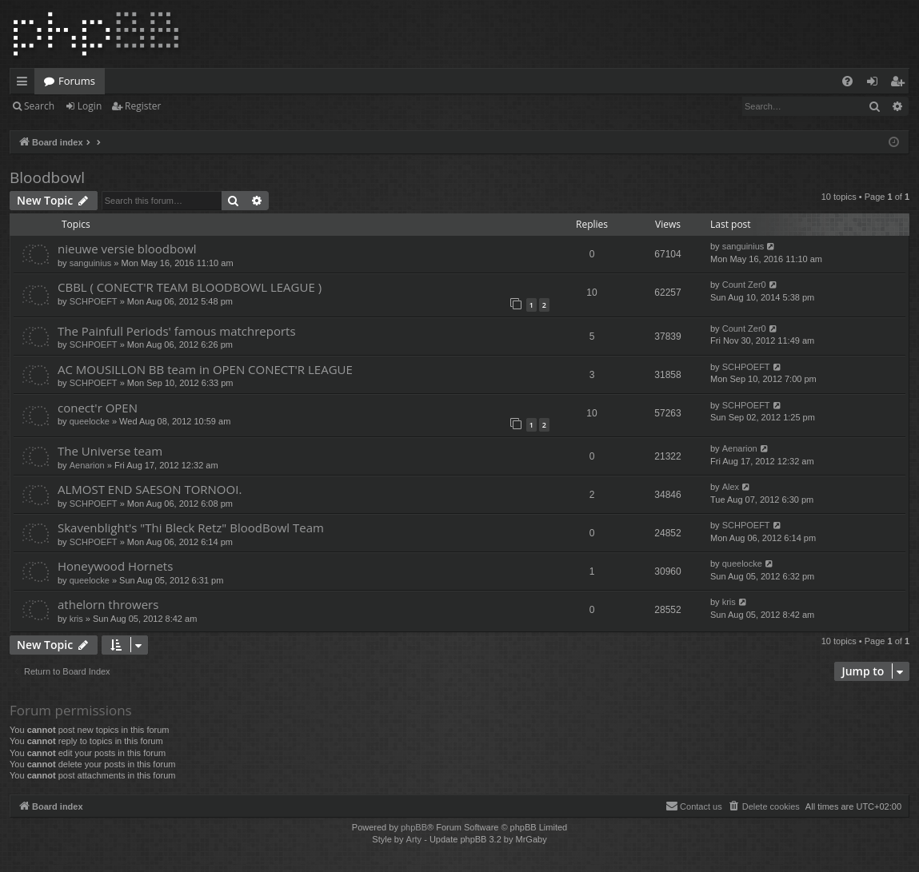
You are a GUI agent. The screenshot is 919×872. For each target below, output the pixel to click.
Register (143, 106)
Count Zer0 (744, 284)
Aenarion (87, 465)
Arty (414, 839)
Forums (76, 81)
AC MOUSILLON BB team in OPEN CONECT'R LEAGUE (205, 369)
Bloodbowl (47, 177)
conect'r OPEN (98, 408)
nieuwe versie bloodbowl (127, 249)
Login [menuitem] (875, 84)
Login (90, 106)
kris (76, 618)
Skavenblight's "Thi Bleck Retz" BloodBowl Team (191, 528)
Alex (730, 487)
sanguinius (91, 263)
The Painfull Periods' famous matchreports (177, 331)
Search (39, 106)
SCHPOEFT (94, 301)
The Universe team (110, 451)
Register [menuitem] (900, 84)
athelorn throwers (108, 604)
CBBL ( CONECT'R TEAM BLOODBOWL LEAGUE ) (190, 287)
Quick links (25, 84)
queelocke (90, 421)
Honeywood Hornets (115, 566)
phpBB (414, 827)
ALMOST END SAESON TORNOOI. (150, 489)
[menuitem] (847, 81)
